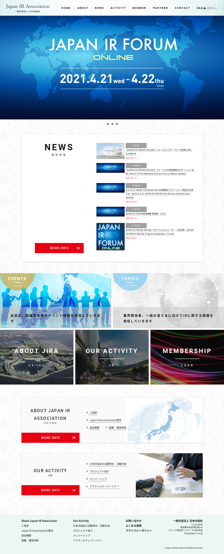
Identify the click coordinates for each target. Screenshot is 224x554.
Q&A (200, 8)
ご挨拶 (93, 412)
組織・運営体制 (117, 427)
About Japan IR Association (39, 520)
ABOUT (82, 8)
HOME (66, 8)
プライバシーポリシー (139, 530)
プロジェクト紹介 (99, 471)
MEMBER (139, 8)
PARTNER (160, 8)
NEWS (99, 8)
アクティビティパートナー (104, 486)
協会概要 (95, 427)
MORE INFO (58, 437)
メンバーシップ (98, 478)
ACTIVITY (118, 8)
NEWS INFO (65, 247)
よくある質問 (134, 525)
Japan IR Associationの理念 (105, 419)
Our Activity (81, 520)
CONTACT (182, 8)
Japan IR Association (175, 547)
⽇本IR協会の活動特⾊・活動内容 (108, 463)
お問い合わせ (134, 520)
